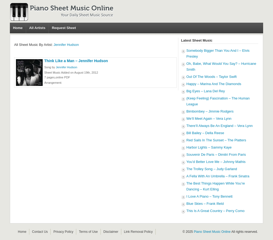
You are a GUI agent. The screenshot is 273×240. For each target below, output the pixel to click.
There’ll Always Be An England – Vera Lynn (219, 126)
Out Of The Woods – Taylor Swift (211, 77)
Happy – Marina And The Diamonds (213, 84)
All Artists (37, 28)
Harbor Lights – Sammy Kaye (209, 147)
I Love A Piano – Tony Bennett (209, 196)
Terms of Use (88, 232)
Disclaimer (110, 232)
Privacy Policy (63, 232)
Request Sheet (64, 28)
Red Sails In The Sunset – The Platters (216, 140)
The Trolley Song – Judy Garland (211, 169)
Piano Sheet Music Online (212, 232)
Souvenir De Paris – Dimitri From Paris (216, 155)
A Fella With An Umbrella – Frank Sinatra (217, 176)
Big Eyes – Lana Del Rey (205, 91)
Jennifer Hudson (66, 45)
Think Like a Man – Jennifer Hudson (76, 61)
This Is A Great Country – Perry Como (215, 211)
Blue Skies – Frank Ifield (205, 204)
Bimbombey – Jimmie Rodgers (210, 111)
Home (18, 28)
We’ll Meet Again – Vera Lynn (208, 119)
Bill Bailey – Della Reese (205, 133)
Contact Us (40, 232)
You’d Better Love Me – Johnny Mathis (216, 162)
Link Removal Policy (138, 232)
